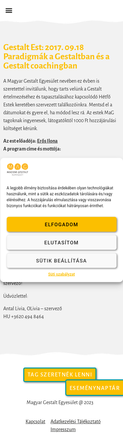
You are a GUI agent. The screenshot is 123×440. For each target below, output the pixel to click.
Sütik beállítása (61, 260)
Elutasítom (61, 242)
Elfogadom (61, 224)
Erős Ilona (47, 141)
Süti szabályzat (61, 274)
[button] (8, 10)
